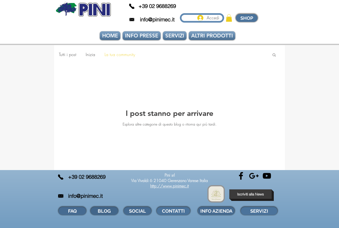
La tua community (120, 54)
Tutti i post (67, 54)
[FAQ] (72, 211)
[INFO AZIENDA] (216, 211)
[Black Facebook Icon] (241, 176)
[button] (274, 55)
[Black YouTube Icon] (267, 176)
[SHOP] (247, 18)
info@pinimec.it (157, 19)
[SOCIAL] (137, 211)
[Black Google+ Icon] (254, 176)
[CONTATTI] (173, 211)
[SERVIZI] (259, 211)
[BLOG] (104, 211)
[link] (229, 18)
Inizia (90, 54)
